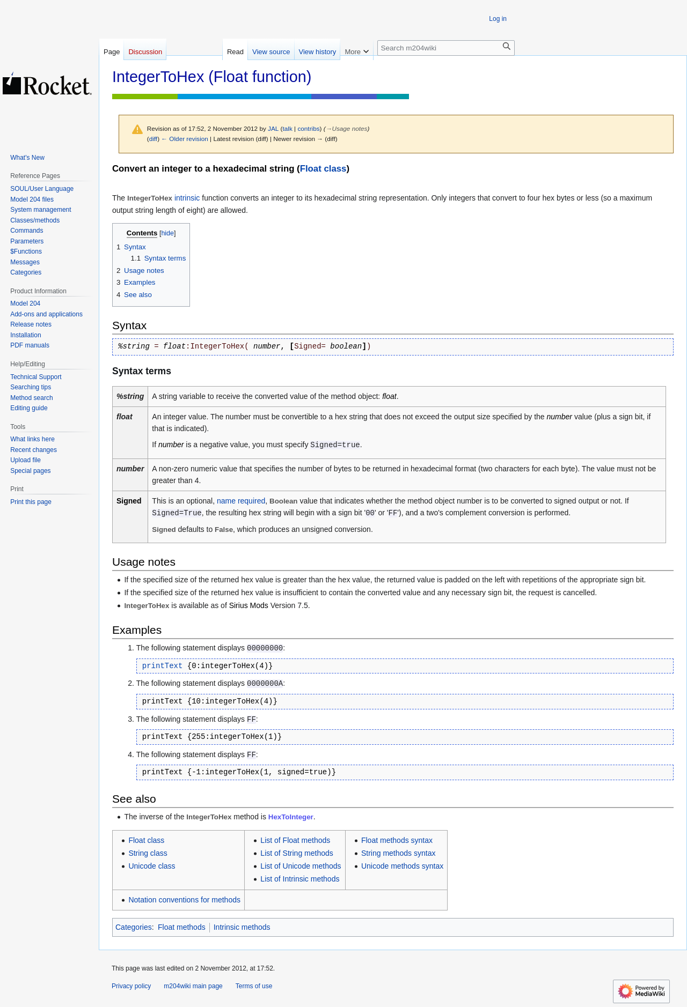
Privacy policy (131, 986)
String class (147, 853)
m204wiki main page (193, 986)
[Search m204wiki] (446, 48)
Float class (323, 169)
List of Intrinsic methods (299, 879)
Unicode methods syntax (402, 866)
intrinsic (187, 198)
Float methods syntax (397, 840)
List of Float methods (295, 840)
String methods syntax (398, 853)
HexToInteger (290, 817)
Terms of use (254, 986)
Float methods (182, 927)
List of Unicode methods (300, 866)
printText (162, 666)
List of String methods (296, 853)
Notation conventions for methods (184, 899)
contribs (308, 128)
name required (241, 501)
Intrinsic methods (242, 927)
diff (153, 138)
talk (288, 128)
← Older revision (184, 138)
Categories (133, 927)
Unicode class (151, 866)
